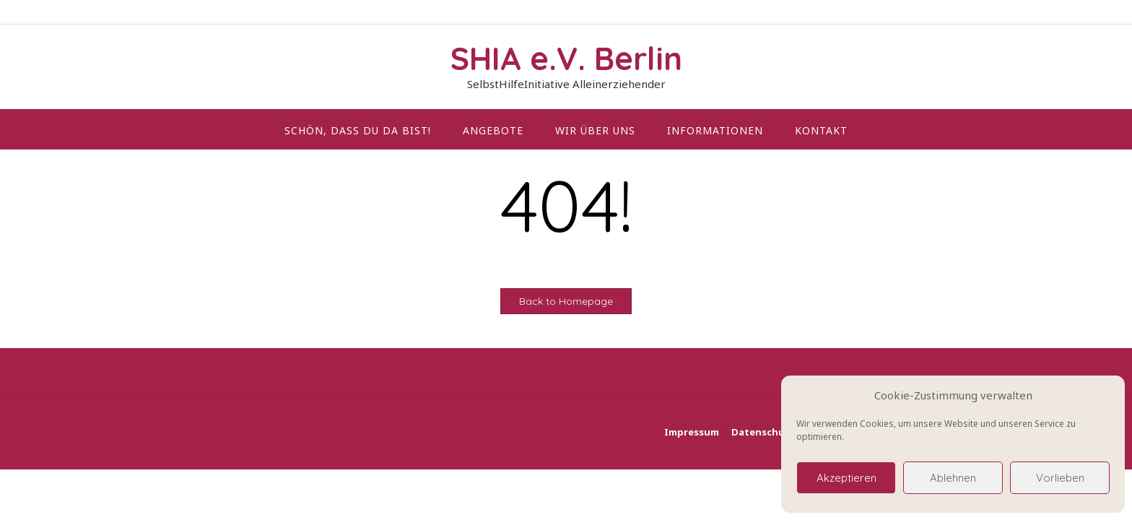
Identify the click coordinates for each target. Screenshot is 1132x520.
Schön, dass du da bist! (357, 130)
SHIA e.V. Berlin (566, 58)
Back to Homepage (566, 301)
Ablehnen (953, 478)
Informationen (715, 130)
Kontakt (821, 130)
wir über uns (595, 130)
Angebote (493, 130)
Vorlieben (1060, 478)
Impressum (691, 432)
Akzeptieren (846, 478)
